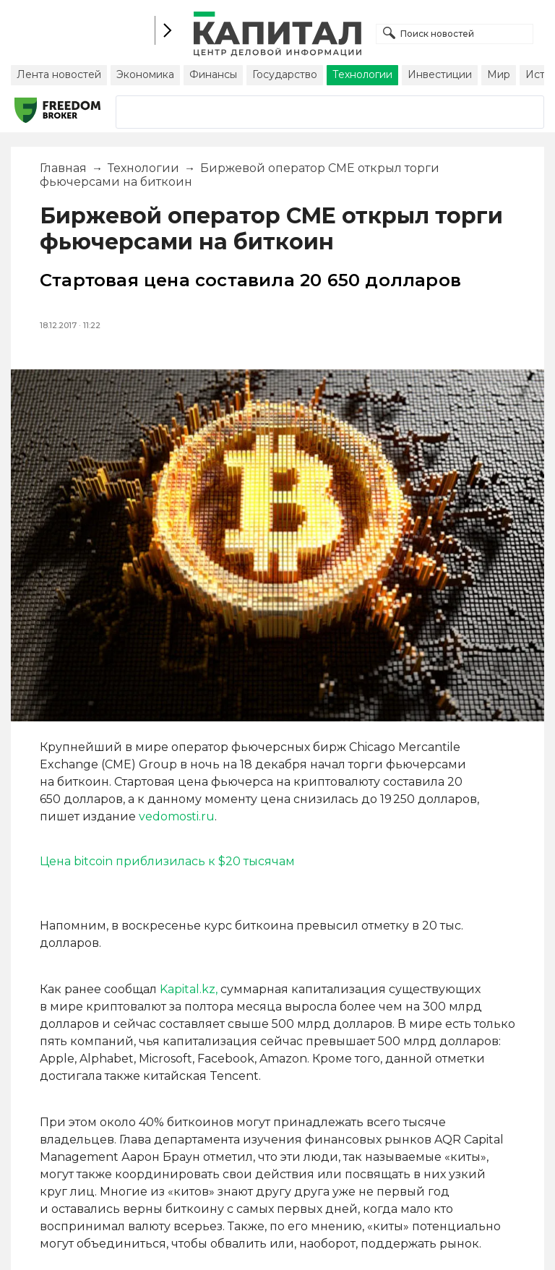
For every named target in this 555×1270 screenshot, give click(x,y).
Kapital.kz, (189, 989)
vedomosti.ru (177, 816)
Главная (63, 168)
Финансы (213, 74)
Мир (498, 74)
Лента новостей (59, 74)
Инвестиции (440, 74)
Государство (284, 74)
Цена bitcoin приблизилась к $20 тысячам (167, 861)
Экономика (145, 74)
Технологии (362, 74)
